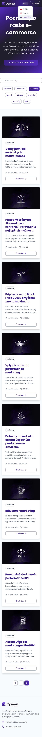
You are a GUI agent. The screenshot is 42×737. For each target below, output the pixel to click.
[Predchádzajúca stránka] (15, 683)
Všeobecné (20, 89)
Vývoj (27, 101)
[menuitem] (25, 9)
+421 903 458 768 (11, 726)
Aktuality (16, 101)
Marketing (34, 89)
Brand (9, 95)
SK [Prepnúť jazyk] (25, 4)
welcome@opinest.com (14, 722)
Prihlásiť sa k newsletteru (21, 62)
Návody (20, 95)
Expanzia (7, 89)
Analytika (31, 95)
